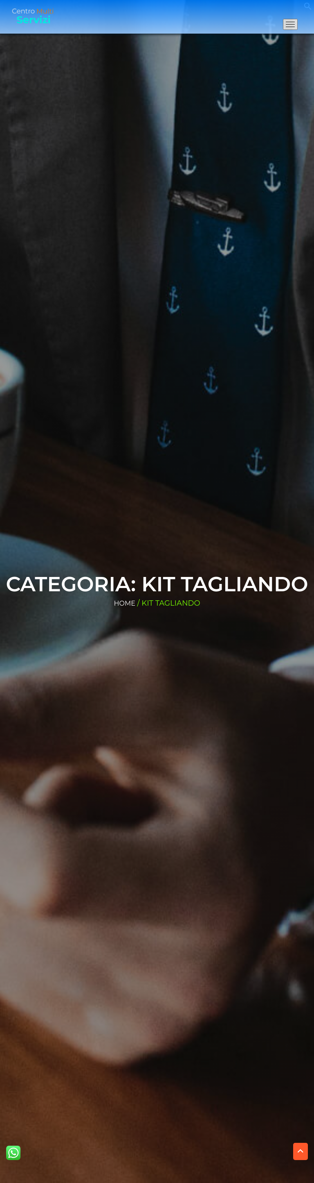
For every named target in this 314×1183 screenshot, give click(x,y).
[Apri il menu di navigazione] (290, 24)
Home (124, 603)
